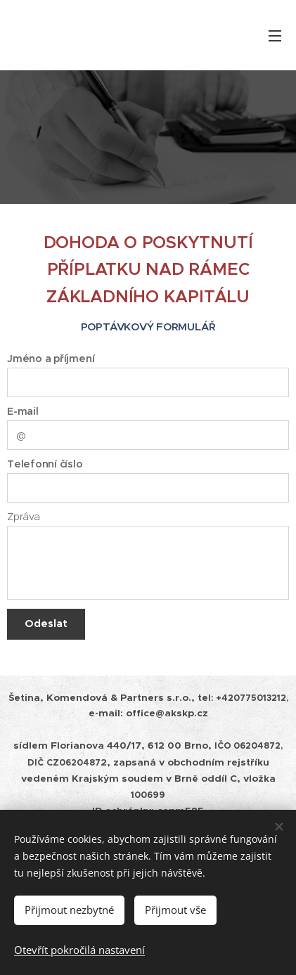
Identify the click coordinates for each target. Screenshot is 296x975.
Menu (275, 36)
